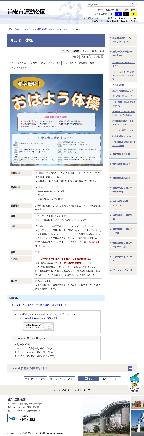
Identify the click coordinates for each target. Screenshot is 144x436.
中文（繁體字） (123, 18)
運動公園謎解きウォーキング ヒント (122, 40)
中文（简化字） (108, 18)
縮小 (118, 9)
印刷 (74, 57)
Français (124, 21)
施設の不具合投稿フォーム (123, 91)
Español (95, 21)
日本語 (88, 18)
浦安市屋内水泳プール (122, 166)
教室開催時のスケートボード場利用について (123, 123)
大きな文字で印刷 (91, 56)
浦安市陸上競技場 (121, 178)
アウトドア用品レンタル (122, 130)
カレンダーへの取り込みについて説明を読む (36, 318)
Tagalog (134, 21)
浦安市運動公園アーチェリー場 (122, 190)
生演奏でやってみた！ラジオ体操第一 (40, 305)
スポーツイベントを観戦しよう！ (123, 64)
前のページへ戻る (36, 379)
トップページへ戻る (63, 379)
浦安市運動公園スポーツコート (122, 231)
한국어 (134, 18)
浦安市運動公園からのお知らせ (51, 29)
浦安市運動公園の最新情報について (123, 104)
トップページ (28, 29)
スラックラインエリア (122, 259)
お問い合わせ (62, 390)
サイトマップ (83, 390)
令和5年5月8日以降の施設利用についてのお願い (123, 113)
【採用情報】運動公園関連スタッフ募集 (123, 144)
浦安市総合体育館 (121, 154)
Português (105, 21)
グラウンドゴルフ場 (122, 270)
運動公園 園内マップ (122, 96)
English (96, 18)
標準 (125, 9)
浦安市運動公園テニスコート (122, 203)
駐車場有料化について (122, 136)
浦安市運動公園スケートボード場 (122, 245)
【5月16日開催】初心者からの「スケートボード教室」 (123, 75)
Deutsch (115, 21)
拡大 (132, 9)
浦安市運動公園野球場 (122, 217)
